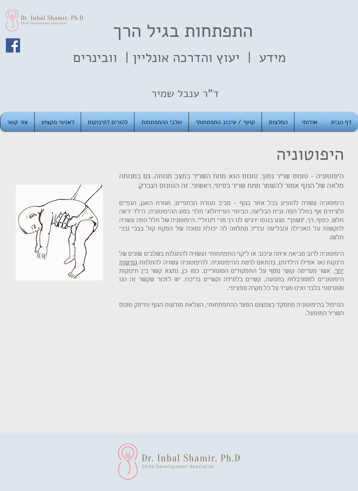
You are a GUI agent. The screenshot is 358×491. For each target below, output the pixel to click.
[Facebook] (13, 45)
